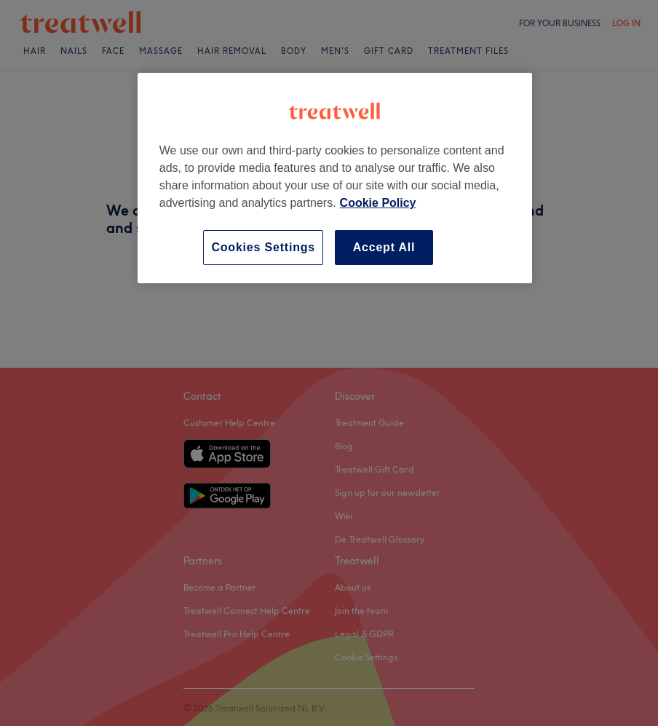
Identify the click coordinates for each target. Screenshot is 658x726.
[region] (335, 178)
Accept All (384, 247)
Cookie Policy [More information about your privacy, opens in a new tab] (378, 203)
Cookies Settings (263, 247)
